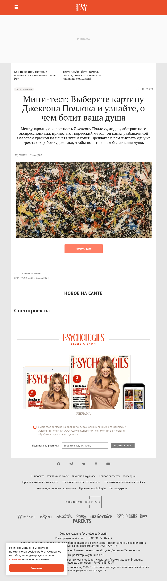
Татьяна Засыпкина (31, 273)
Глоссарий (129, 476)
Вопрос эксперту (109, 476)
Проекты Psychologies (92, 488)
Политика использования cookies (124, 482)
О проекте (37, 476)
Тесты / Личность (24, 89)
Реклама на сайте (58, 476)
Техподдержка (118, 488)
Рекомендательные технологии (56, 488)
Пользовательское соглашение (81, 482)
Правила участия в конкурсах (40, 482)
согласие (15, 559)
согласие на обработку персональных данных (79, 427)
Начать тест (83, 249)
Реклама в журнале (84, 476)
